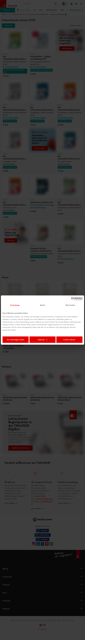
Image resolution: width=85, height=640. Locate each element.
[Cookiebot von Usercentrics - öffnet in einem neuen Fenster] (72, 298)
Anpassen (42, 340)
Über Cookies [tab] (70, 305)
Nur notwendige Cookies (15, 340)
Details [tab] (42, 305)
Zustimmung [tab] (14, 305)
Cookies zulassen (69, 340)
